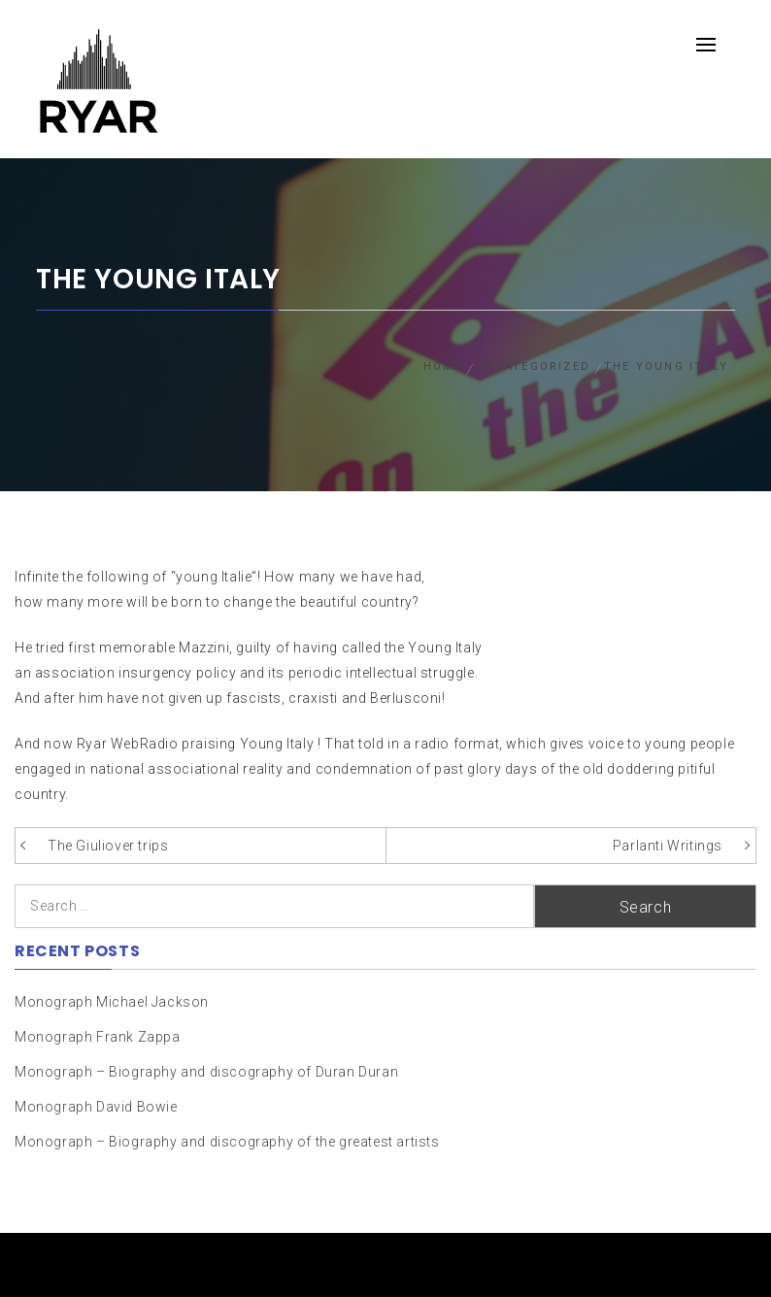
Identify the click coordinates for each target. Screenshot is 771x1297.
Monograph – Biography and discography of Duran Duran (206, 1072)
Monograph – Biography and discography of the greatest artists (227, 1141)
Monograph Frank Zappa (98, 1037)
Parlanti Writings (667, 845)
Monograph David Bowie (96, 1106)
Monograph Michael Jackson (112, 1002)
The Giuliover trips (108, 845)
